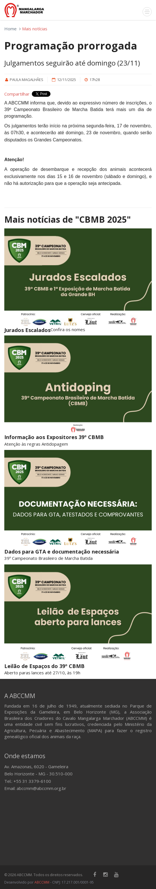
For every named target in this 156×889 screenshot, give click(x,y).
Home (10, 28)
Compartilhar (17, 94)
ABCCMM (41, 882)
